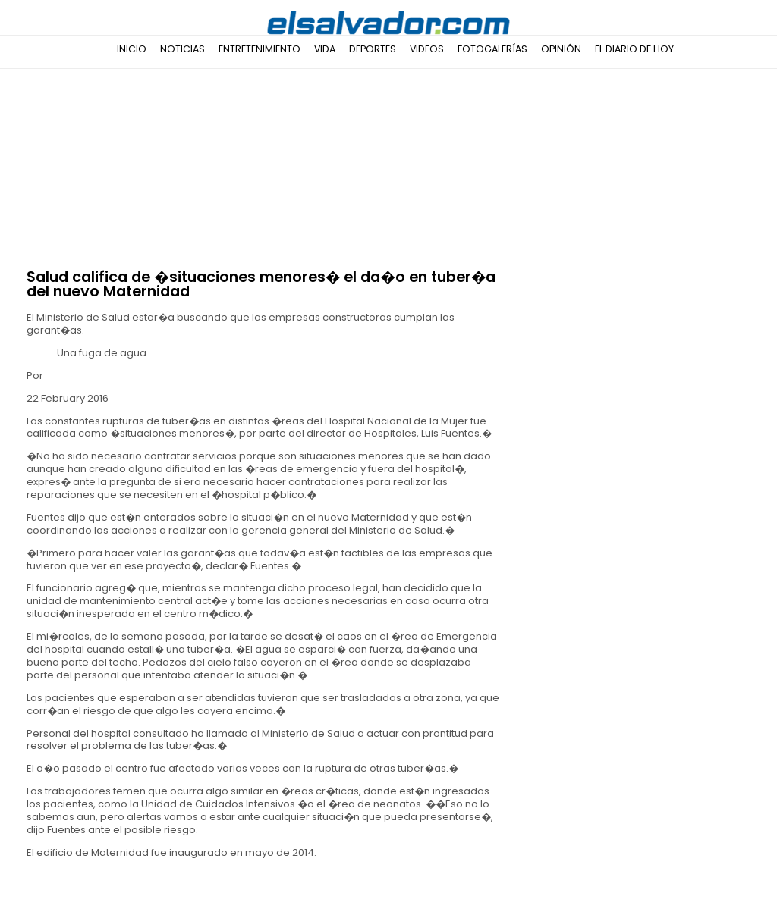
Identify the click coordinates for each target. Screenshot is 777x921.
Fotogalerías (492, 48)
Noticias (182, 48)
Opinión (561, 48)
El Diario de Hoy (634, 48)
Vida (324, 48)
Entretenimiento (259, 48)
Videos (427, 48)
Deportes (372, 48)
